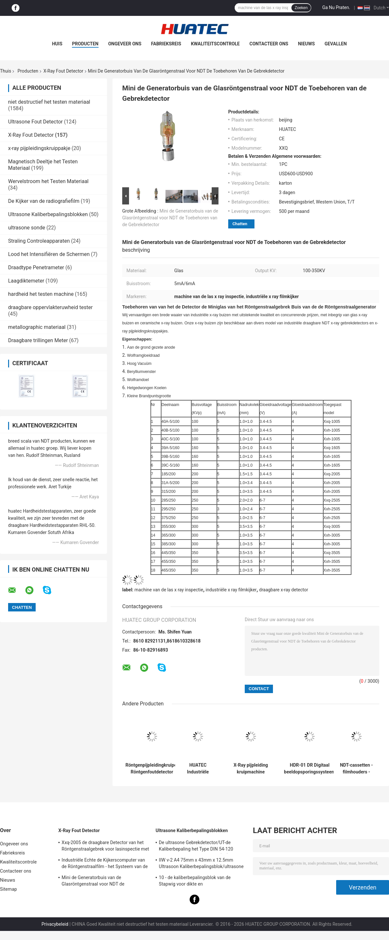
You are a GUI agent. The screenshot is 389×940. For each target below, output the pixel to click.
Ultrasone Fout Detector (35, 122)
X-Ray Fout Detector (63, 71)
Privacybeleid (54, 924)
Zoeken (301, 8)
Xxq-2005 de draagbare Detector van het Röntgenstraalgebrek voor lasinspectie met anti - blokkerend (105, 846)
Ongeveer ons (124, 43)
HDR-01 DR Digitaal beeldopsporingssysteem (310, 768)
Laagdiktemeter (26, 281)
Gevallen (335, 43)
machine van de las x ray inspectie (169, 589)
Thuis (5, 71)
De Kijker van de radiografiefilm (43, 201)
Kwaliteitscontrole (215, 43)
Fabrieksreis (166, 43)
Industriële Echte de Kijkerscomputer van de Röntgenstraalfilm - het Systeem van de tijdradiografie (105, 864)
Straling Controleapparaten (39, 241)
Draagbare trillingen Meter (38, 340)
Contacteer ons (269, 43)
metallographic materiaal (36, 327)
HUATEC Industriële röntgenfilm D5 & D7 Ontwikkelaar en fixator (198, 768)
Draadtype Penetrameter (36, 267)
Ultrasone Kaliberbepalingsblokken (48, 214)
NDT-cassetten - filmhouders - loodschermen (356, 768)
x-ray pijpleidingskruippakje (39, 148)
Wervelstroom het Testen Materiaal (48, 181)
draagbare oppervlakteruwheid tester (50, 307)
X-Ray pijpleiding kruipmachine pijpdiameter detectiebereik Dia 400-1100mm (250, 768)
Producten (85, 43)
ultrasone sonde (26, 228)
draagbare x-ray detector (283, 589)
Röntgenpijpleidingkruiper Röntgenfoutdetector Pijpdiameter (151, 768)
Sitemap (8, 889)
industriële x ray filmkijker (231, 589)
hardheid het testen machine (41, 294)
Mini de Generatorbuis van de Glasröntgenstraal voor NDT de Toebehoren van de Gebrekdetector (170, 217)
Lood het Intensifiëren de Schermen (49, 254)
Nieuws (306, 43)
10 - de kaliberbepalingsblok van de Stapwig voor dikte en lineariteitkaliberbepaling (194, 881)
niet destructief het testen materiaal (49, 102)
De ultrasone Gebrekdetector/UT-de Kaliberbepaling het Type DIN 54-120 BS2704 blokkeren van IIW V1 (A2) (196, 846)
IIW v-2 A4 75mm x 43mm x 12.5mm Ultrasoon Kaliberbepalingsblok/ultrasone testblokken (201, 864)
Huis (57, 43)
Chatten (239, 223)
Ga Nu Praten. (336, 7)
